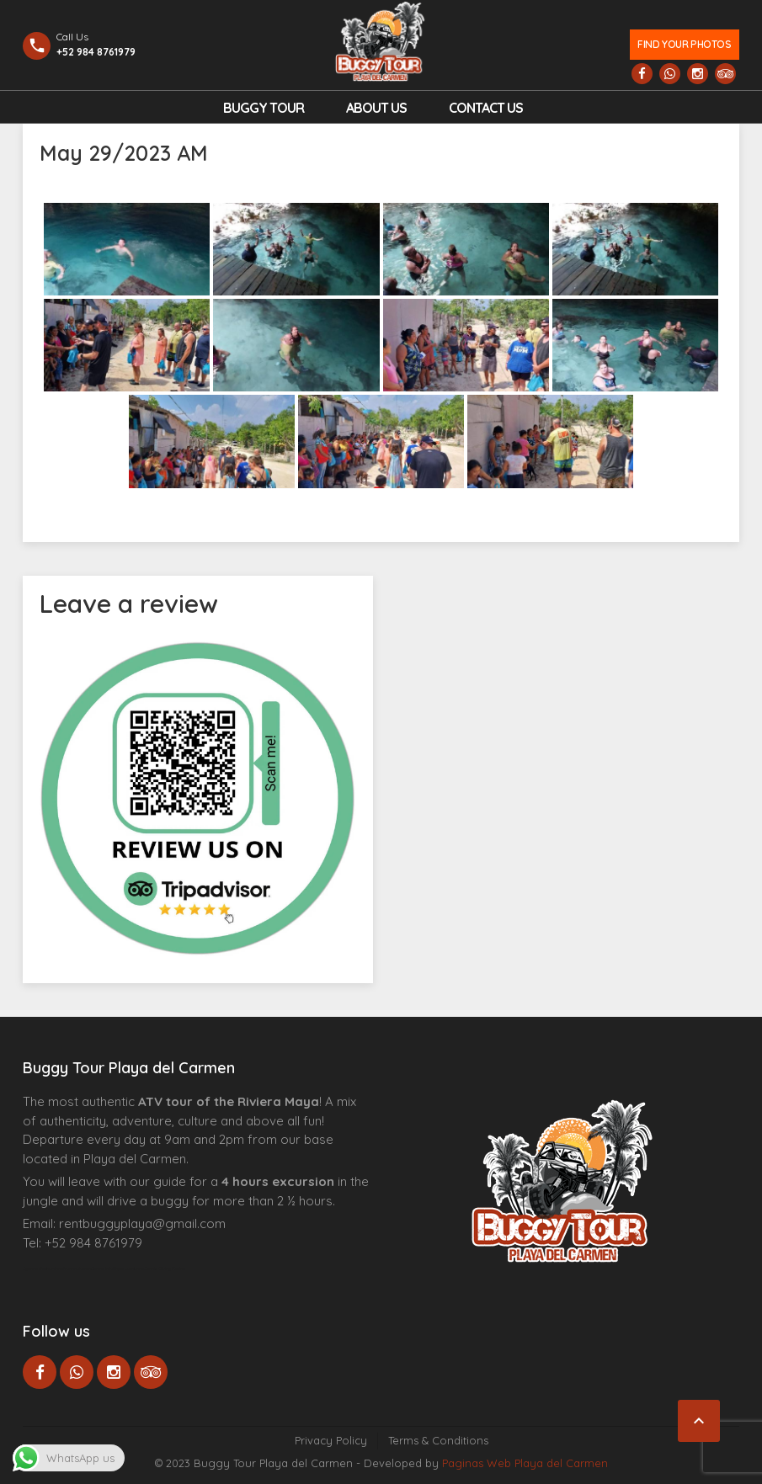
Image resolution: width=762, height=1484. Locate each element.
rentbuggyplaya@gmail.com (142, 1223)
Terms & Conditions (438, 1440)
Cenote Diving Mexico (164, 1268)
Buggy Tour (263, 107)
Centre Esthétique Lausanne (117, 1268)
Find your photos (684, 44)
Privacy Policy (331, 1440)
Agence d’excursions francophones (57, 1268)
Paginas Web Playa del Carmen (525, 1463)
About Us (376, 107)
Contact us (486, 107)
